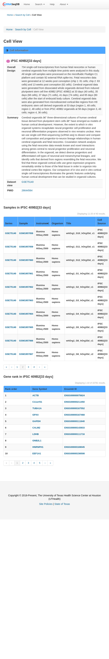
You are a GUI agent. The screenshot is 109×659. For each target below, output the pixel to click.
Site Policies (45, 504)
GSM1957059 (26, 246)
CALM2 (36, 427)
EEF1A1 (36, 453)
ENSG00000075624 (74, 395)
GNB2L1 (36, 440)
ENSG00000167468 (74, 414)
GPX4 (35, 414)
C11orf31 (37, 402)
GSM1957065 (26, 327)
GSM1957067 (26, 354)
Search (40, 4)
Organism (57, 223)
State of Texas (62, 504)
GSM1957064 (26, 313)
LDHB (35, 434)
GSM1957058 (26, 233)
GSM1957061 (26, 273)
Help (52, 4)
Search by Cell (22, 15)
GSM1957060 (26, 260)
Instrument (42, 223)
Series (8, 223)
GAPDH (36, 421)
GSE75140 (28, 181)
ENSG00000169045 (74, 447)
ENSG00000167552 (74, 408)
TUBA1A (37, 408)
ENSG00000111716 (74, 434)
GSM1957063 (26, 300)
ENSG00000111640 (74, 421)
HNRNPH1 (37, 447)
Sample (23, 223)
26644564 (27, 190)
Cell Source (101, 222)
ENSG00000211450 (74, 402)
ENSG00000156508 (74, 453)
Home (27, 4)
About (64, 4)
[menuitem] (26, 4)
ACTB (35, 395)
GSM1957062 (26, 287)
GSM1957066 (26, 340)
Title (68, 223)
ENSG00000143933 (74, 427)
